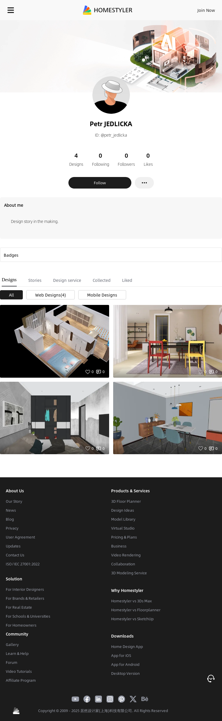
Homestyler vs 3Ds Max (131, 601)
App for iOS (121, 655)
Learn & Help (17, 653)
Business (118, 546)
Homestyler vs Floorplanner (136, 610)
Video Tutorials (19, 671)
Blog (10, 519)
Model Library (123, 519)
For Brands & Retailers (25, 598)
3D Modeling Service (129, 573)
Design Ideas (122, 510)
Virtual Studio (123, 528)
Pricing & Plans (124, 537)
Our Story (14, 501)
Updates (13, 546)
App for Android (125, 664)
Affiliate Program (21, 680)
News (11, 510)
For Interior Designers (25, 589)
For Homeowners (21, 625)
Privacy (12, 528)
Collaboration (123, 564)
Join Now (206, 10)
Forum (11, 662)
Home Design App (127, 646)
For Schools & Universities (28, 616)
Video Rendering (126, 555)
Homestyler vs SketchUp (132, 619)
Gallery (12, 644)
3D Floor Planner (126, 501)
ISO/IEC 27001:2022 (23, 564)
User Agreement (20, 537)
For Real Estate (19, 607)
